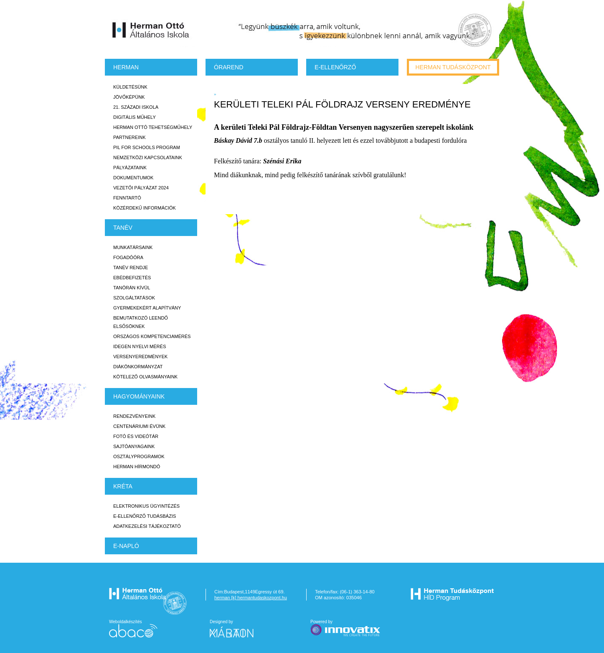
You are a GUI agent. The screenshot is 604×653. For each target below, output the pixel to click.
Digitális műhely (134, 117)
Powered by (346, 628)
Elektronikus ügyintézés (146, 506)
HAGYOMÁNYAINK (139, 396)
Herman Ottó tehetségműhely (152, 127)
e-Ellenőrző (335, 67)
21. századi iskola (136, 107)
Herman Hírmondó (136, 466)
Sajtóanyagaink (134, 446)
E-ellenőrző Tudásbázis (144, 516)
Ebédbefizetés (132, 277)
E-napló (126, 546)
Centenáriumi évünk (139, 426)
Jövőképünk (129, 97)
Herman (126, 67)
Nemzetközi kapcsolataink (147, 157)
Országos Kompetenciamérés (152, 336)
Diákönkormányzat (138, 366)
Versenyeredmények (140, 356)
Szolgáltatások (134, 297)
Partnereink (129, 137)
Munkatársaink (133, 247)
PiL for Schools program (146, 147)
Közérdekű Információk (144, 207)
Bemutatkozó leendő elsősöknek (140, 322)
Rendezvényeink (134, 416)
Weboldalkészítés (133, 628)
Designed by (236, 628)
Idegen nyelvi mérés (139, 346)
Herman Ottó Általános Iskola (151, 30)
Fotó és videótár (136, 436)
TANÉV (123, 227)
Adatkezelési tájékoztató (147, 526)
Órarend (228, 67)
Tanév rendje (130, 267)
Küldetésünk (130, 86)
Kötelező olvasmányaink (145, 376)
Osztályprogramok (138, 456)
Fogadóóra (128, 257)
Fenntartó (127, 197)
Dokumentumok (133, 177)
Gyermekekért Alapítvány (147, 307)
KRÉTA (123, 486)
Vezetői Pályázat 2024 (141, 187)
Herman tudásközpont (452, 67)
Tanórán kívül (131, 287)
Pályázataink (129, 167)
